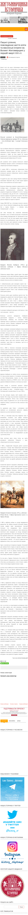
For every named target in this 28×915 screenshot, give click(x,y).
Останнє (4, 721)
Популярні (12, 721)
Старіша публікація (23, 704)
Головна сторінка (14, 704)
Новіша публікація (4, 704)
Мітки (18, 721)
